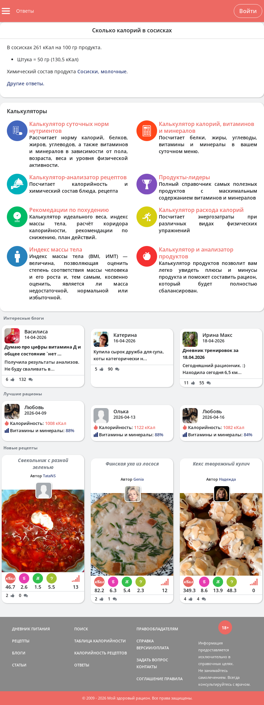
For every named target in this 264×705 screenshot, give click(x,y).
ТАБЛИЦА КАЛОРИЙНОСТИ (100, 640)
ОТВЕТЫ (81, 664)
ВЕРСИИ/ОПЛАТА (152, 647)
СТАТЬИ (19, 664)
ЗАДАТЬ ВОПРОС (152, 659)
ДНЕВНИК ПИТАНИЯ (31, 628)
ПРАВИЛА (173, 678)
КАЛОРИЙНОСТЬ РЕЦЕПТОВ (100, 652)
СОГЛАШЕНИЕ (149, 678)
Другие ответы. (25, 83)
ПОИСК (81, 628)
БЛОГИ (18, 652)
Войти (248, 11)
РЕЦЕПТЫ (21, 640)
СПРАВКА (145, 640)
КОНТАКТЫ (146, 666)
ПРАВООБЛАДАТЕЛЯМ (157, 628)
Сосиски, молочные (101, 71)
